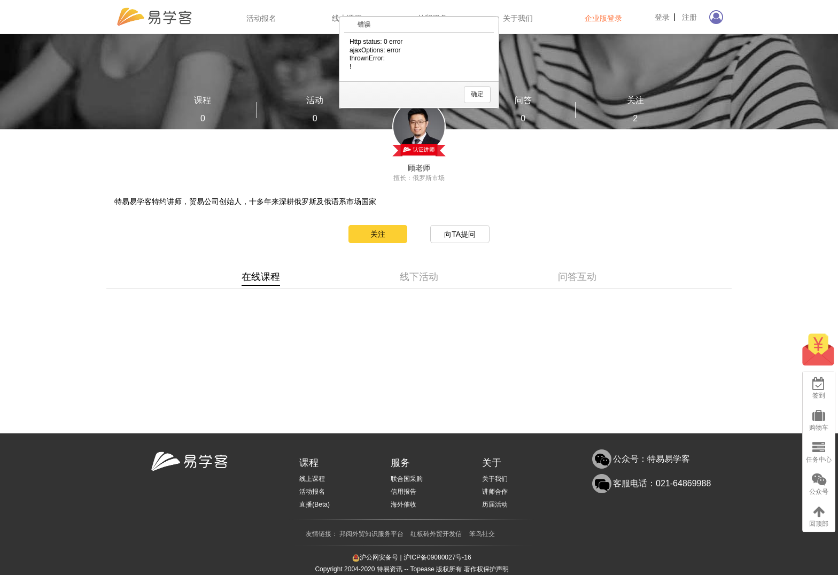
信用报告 (403, 491)
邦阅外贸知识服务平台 (371, 534)
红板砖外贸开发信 (436, 534)
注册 (689, 17)
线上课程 (312, 479)
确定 (477, 94)
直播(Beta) (314, 504)
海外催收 (403, 504)
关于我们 (518, 18)
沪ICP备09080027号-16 (437, 557)
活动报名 (261, 18)
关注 (377, 234)
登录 (662, 17)
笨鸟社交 (482, 534)
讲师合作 (495, 491)
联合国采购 (407, 479)
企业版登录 (603, 18)
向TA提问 (460, 234)
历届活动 (495, 504)
